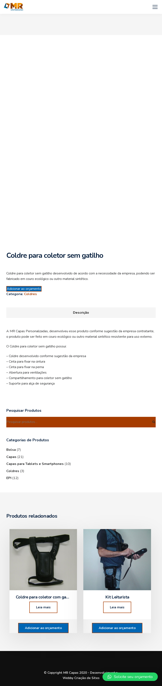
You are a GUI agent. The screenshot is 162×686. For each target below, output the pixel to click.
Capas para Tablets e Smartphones (35, 464)
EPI (8, 478)
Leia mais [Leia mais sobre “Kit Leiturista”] (117, 607)
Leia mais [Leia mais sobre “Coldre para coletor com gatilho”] (43, 607)
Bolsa (11, 449)
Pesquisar (153, 422)
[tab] (81, 312)
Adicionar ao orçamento (24, 288)
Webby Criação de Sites (81, 678)
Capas (11, 457)
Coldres (30, 294)
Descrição (81, 312)
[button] (130, 676)
